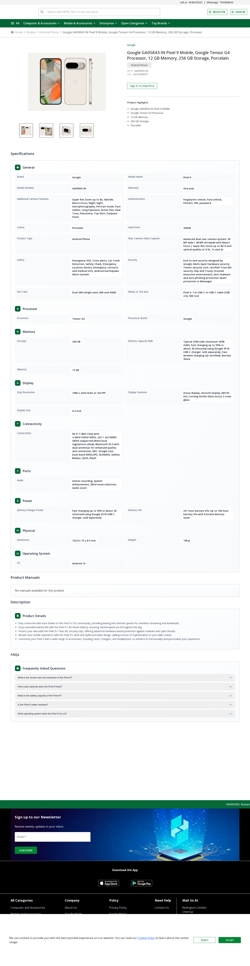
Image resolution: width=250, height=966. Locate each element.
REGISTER (217, 12)
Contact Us (162, 908)
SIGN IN (238, 12)
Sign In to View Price (142, 86)
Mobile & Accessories (79, 23)
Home (17, 32)
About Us (71, 908)
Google (131, 45)
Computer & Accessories (41, 23)
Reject (205, 940)
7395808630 (226, 2)
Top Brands (161, 23)
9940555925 (195, 2)
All (15, 23)
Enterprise (108, 23)
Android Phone (49, 32)
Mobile (30, 32)
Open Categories (134, 23)
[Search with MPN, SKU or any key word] (103, 12)
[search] (42, 12)
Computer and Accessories (28, 908)
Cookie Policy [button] (146, 938)
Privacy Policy (118, 908)
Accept (230, 940)
